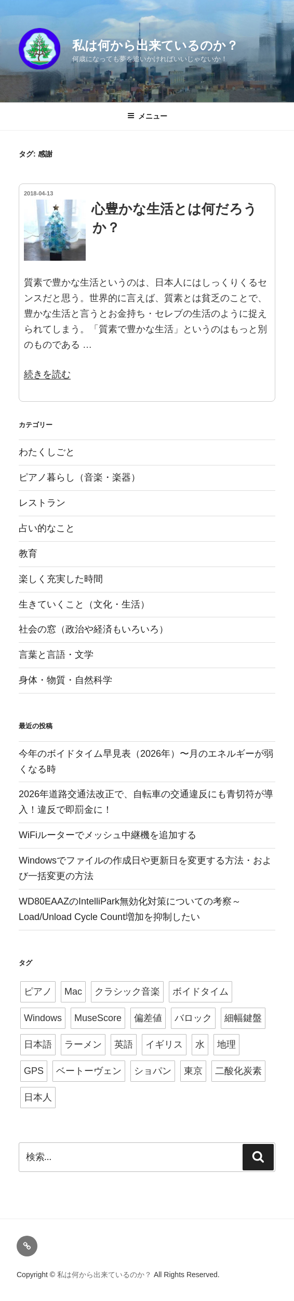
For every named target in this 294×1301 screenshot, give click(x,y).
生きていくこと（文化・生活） (84, 604)
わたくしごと (47, 452)
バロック (193, 1018)
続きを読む (47, 374)
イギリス (164, 1044)
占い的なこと (47, 528)
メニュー (147, 116)
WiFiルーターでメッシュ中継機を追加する (107, 835)
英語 (123, 1044)
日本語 (38, 1044)
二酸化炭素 (238, 1071)
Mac (73, 991)
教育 (28, 553)
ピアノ (38, 991)
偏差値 (148, 1018)
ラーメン (83, 1044)
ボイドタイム (200, 991)
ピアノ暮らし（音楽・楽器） (79, 477)
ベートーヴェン (89, 1071)
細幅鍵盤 (243, 1018)
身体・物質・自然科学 (65, 680)
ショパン (152, 1071)
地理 (226, 1044)
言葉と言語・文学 (56, 654)
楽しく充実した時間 (61, 579)
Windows (43, 1018)
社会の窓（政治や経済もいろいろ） (93, 629)
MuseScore (98, 1018)
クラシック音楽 (127, 991)
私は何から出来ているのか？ (155, 45)
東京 (193, 1071)
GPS (34, 1071)
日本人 (38, 1097)
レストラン (42, 503)
